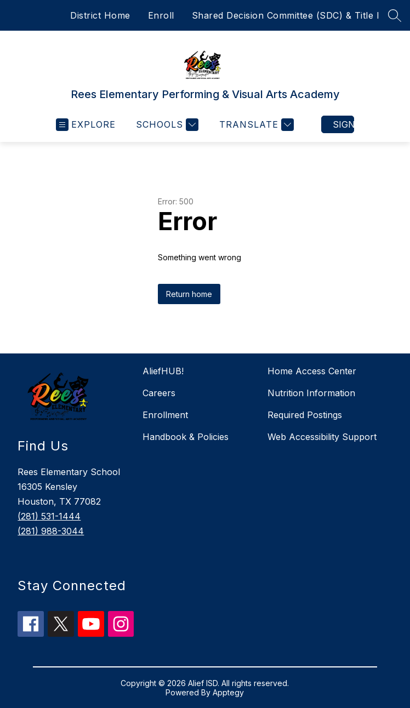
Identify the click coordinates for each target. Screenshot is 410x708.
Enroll (161, 15)
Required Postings (304, 414)
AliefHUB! (163, 371)
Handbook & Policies (186, 436)
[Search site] (394, 15)
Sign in (343, 124)
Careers (159, 392)
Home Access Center (311, 371)
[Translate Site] (255, 125)
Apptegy (228, 692)
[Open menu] (86, 125)
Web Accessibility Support (322, 436)
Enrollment (165, 414)
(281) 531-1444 (49, 516)
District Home (100, 15)
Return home (189, 294)
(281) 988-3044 (51, 531)
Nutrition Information (311, 392)
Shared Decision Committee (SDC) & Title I (286, 15)
